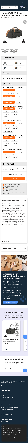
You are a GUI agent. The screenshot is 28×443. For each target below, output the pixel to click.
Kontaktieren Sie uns (10, 302)
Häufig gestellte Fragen (7, 397)
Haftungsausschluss (6, 414)
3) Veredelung (7, 84)
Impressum (4, 400)
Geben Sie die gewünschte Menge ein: (12, 79)
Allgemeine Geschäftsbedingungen (10, 407)
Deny (14, 437)
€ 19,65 (5, 349)
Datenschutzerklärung (7, 409)
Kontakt (3, 395)
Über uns (3, 393)
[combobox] (7, 7)
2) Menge (6, 73)
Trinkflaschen (4, 421)
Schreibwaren (4, 424)
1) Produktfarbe (8, 58)
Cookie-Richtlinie (5, 412)
